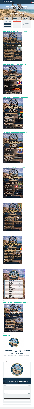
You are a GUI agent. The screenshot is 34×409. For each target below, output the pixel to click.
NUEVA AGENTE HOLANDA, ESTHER (12, 202)
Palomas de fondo (7, 26)
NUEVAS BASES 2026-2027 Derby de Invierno (15, 302)
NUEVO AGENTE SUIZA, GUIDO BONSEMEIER (14, 167)
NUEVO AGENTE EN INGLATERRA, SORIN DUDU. (15, 64)
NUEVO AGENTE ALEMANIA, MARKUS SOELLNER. (15, 132)
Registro (29, 393)
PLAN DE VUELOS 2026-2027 (10, 268)
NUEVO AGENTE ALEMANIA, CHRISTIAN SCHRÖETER (16, 97)
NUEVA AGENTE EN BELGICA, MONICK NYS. (14, 235)
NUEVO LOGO (6, 335)
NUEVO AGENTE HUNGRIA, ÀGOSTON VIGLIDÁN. (15, 31)
